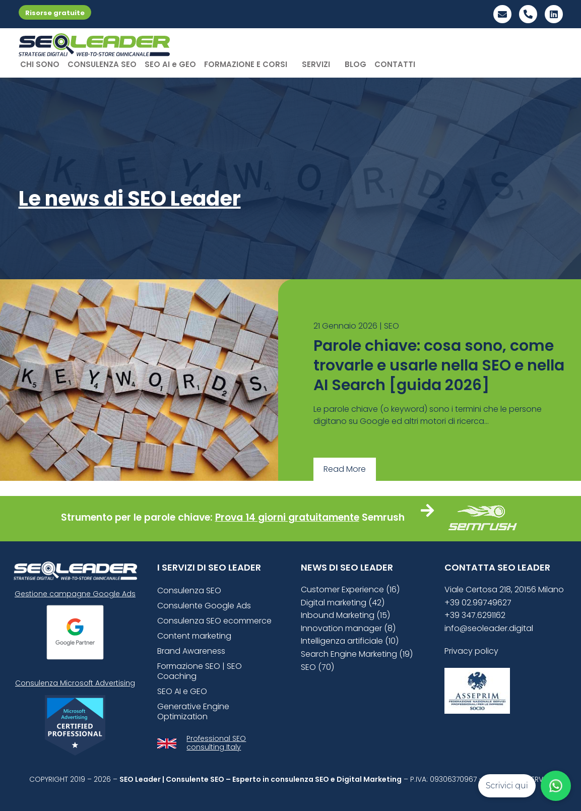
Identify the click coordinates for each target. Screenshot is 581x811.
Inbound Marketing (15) (345, 615)
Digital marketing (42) (342, 602)
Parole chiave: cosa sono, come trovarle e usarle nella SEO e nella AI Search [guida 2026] (438, 365)
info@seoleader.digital (488, 628)
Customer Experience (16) (350, 589)
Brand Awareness (191, 651)
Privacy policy (471, 651)
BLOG (355, 64)
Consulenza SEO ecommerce (214, 621)
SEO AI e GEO (170, 64)
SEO (391, 326)
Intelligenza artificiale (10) (350, 641)
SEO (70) (317, 667)
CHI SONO (39, 64)
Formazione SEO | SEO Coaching (199, 671)
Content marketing (194, 636)
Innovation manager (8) (348, 628)
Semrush (383, 517)
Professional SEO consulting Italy (216, 742)
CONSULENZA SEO (102, 64)
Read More (345, 469)
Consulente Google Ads (204, 605)
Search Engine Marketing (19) (357, 654)
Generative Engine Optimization (193, 711)
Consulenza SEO (189, 590)
